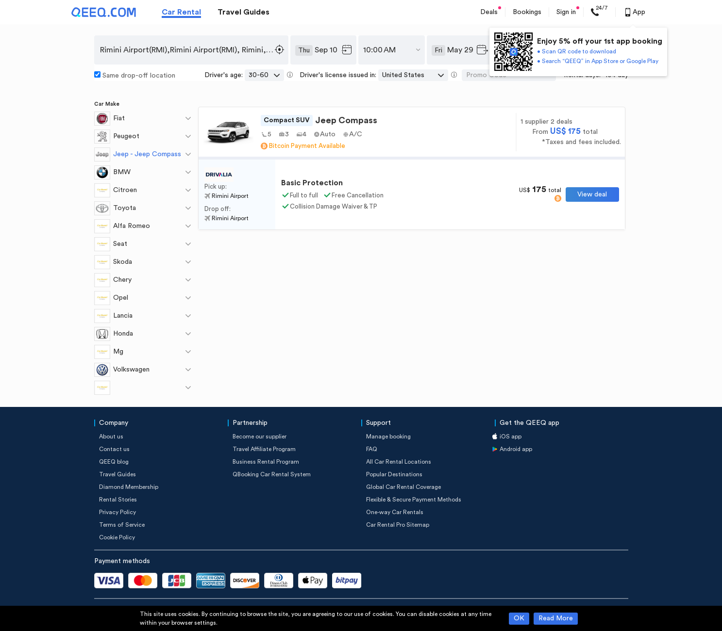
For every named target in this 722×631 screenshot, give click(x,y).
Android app (516, 449)
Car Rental (181, 12)
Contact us (114, 449)
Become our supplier (259, 436)
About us (111, 436)
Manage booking (388, 436)
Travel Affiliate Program (264, 449)
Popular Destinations (394, 474)
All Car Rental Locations (398, 462)
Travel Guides (243, 12)
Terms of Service (122, 525)
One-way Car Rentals (394, 512)
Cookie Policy (117, 537)
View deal (592, 194)
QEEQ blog (114, 462)
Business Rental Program (266, 462)
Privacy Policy (117, 512)
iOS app (510, 436)
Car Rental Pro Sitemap (397, 525)
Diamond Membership (128, 487)
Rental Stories (118, 499)
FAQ (371, 449)
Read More (555, 618)
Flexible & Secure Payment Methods (413, 499)
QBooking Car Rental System (272, 474)
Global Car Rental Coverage (403, 487)
